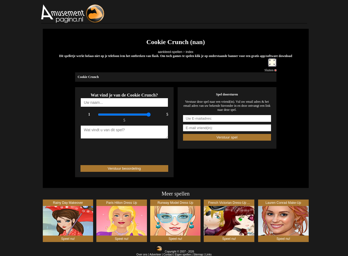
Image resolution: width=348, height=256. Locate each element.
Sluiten (270, 70)
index (190, 52)
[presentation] (111, 149)
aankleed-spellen (170, 52)
